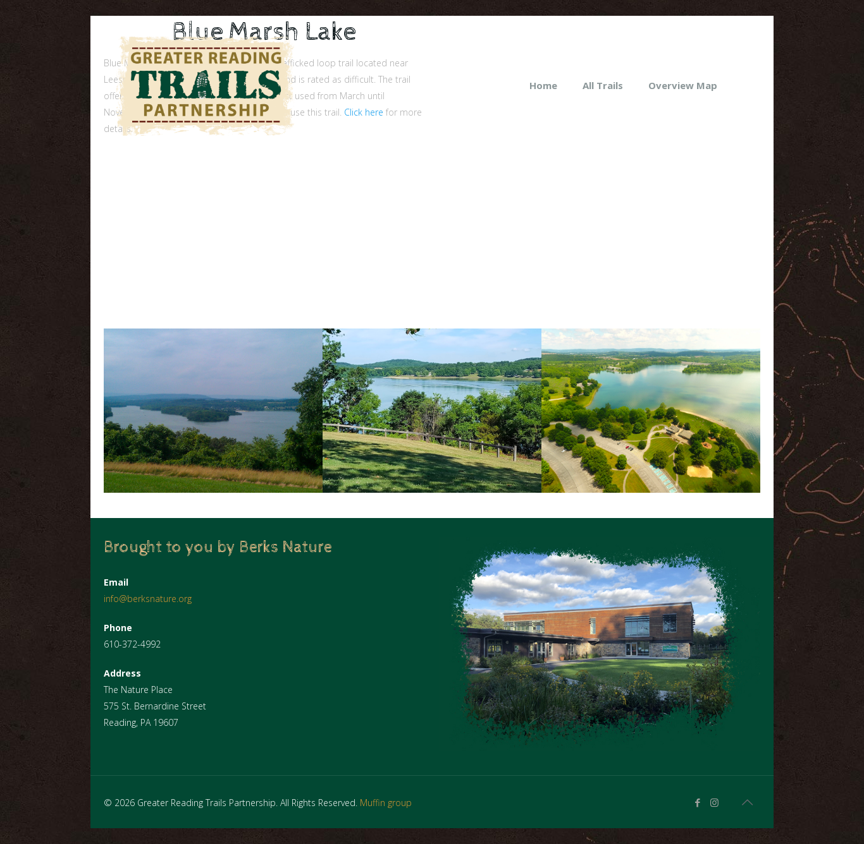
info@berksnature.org (148, 599)
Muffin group (386, 803)
